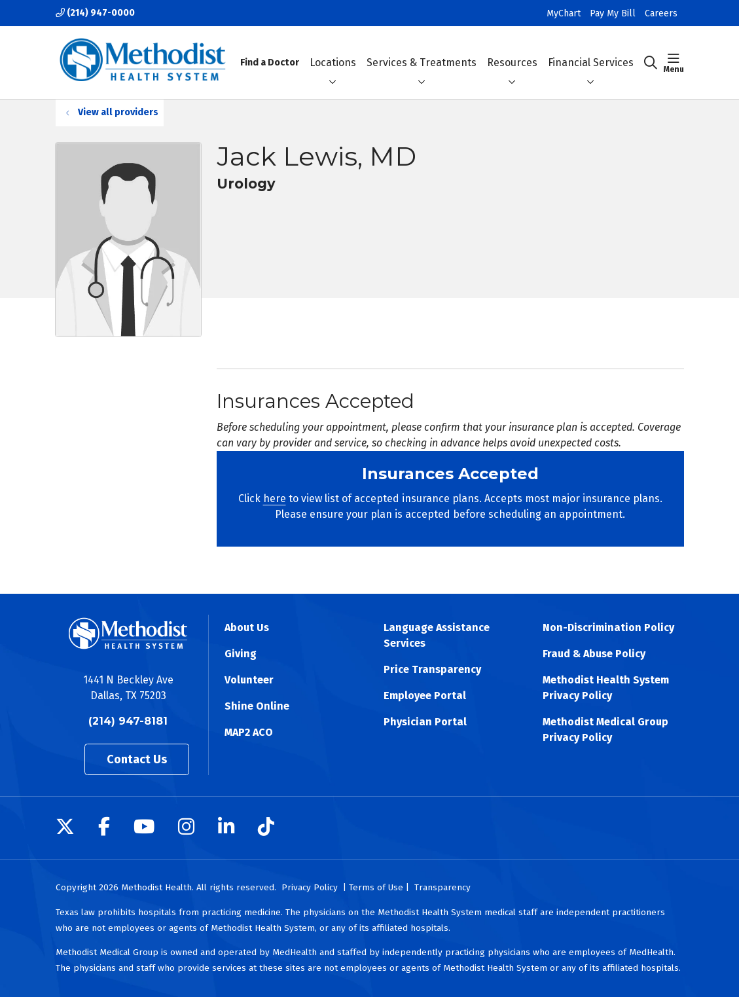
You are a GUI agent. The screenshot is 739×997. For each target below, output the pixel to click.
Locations (332, 51)
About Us (247, 627)
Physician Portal (425, 722)
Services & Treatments (421, 51)
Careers (661, 13)
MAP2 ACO (249, 732)
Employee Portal (425, 695)
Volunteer (249, 680)
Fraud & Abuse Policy (594, 653)
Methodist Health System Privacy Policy (606, 688)
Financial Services (591, 51)
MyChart (564, 13)
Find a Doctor (269, 51)
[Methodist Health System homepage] (143, 62)
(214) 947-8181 (128, 721)
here (274, 498)
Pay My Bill (613, 13)
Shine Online (257, 706)
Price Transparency (432, 669)
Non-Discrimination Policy (608, 627)
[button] (674, 62)
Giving (241, 653)
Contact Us (137, 759)
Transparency (442, 887)
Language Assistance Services (437, 635)
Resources (512, 51)
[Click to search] (650, 62)
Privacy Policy (309, 887)
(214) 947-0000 (95, 12)
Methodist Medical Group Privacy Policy (605, 730)
